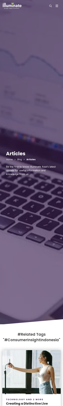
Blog (19, 159)
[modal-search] (50, 5)
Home (9, 159)
